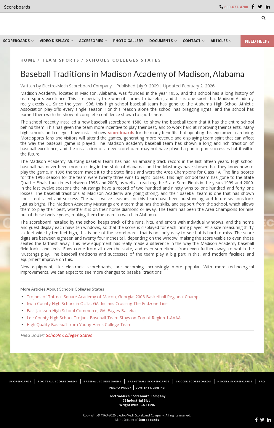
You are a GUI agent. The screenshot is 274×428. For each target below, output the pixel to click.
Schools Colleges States (123, 60)
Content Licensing (150, 387)
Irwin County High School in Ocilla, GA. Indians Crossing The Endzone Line (97, 303)
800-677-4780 (236, 6)
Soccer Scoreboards (193, 381)
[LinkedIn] (268, 6)
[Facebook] (252, 6)
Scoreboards (20, 381)
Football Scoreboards (57, 381)
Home (28, 60)
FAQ (262, 381)
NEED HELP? (257, 41)
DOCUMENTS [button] (163, 40)
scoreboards (121, 132)
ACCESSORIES (93, 40)
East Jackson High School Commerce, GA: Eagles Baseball (82, 310)
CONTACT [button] (194, 40)
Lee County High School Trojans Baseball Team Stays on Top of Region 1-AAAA (104, 317)
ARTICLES (221, 40)
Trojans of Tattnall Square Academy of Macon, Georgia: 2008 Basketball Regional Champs (114, 296)
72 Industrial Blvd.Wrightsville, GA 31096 (137, 400)
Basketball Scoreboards (148, 381)
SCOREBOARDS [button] (18, 40)
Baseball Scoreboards (102, 381)
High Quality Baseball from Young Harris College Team (79, 324)
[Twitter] (260, 6)
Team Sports (61, 60)
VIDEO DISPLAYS (56, 40)
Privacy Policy (120, 387)
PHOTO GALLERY (128, 40)
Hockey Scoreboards (234, 381)
